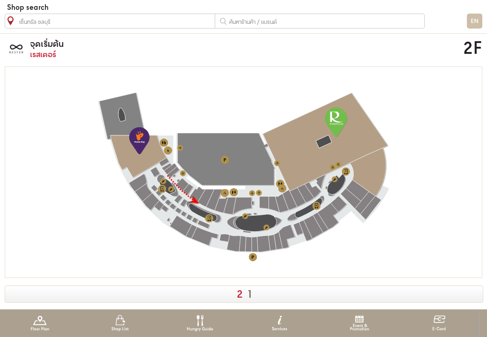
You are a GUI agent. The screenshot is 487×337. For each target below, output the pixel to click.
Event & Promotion (359, 323)
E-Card (439, 323)
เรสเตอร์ (185, 49)
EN (475, 21)
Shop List (120, 323)
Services (279, 323)
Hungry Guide (199, 323)
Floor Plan (40, 323)
